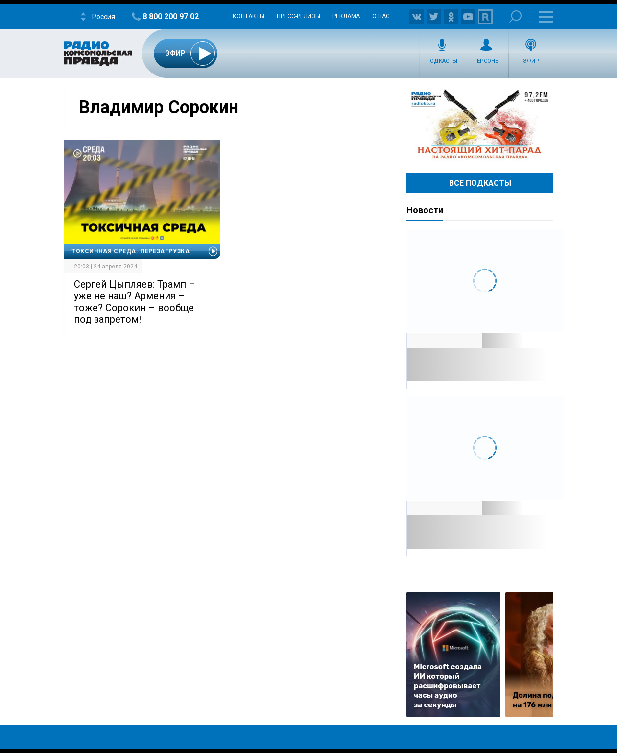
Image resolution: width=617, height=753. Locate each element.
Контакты (248, 16)
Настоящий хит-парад (479, 124)
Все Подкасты (480, 183)
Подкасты (441, 61)
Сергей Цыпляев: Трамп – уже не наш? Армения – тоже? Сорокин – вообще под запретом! (134, 301)
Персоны (486, 61)
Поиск (515, 16)
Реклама (346, 16)
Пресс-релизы (298, 16)
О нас (381, 16)
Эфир (531, 61)
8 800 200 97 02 (170, 16)
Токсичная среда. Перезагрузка (130, 251)
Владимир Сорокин (158, 107)
